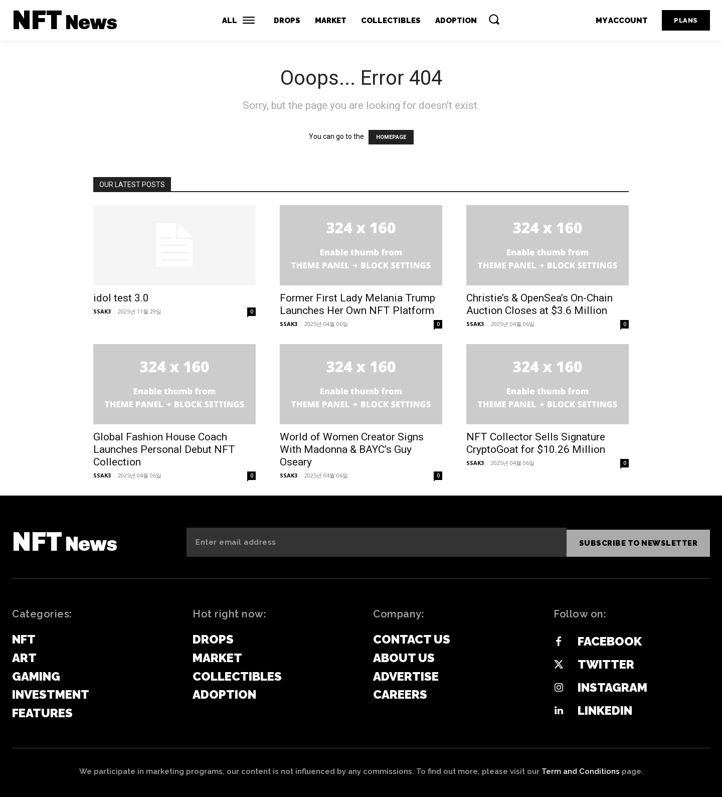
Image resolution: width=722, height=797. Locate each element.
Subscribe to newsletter (638, 542)
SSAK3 (102, 311)
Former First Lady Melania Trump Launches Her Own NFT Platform (357, 304)
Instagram (612, 687)
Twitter (606, 664)
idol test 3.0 (121, 298)
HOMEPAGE (391, 137)
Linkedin (605, 710)
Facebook (610, 641)
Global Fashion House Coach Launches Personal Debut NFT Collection (164, 449)
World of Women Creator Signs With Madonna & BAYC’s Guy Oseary (352, 449)
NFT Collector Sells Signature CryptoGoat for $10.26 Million (535, 443)
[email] (377, 542)
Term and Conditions (581, 771)
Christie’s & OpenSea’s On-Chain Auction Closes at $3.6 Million (539, 304)
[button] (494, 19)
